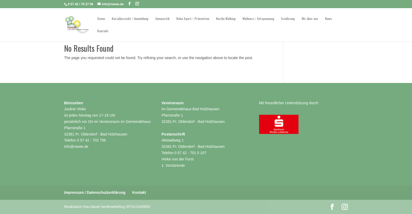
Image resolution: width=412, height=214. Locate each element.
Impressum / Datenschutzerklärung (94, 192)
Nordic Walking (226, 19)
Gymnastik (162, 19)
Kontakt (103, 31)
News (328, 19)
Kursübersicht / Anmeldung (130, 19)
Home (101, 19)
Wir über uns (310, 19)
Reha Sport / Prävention (192, 19)
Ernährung (288, 19)
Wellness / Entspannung (258, 19)
